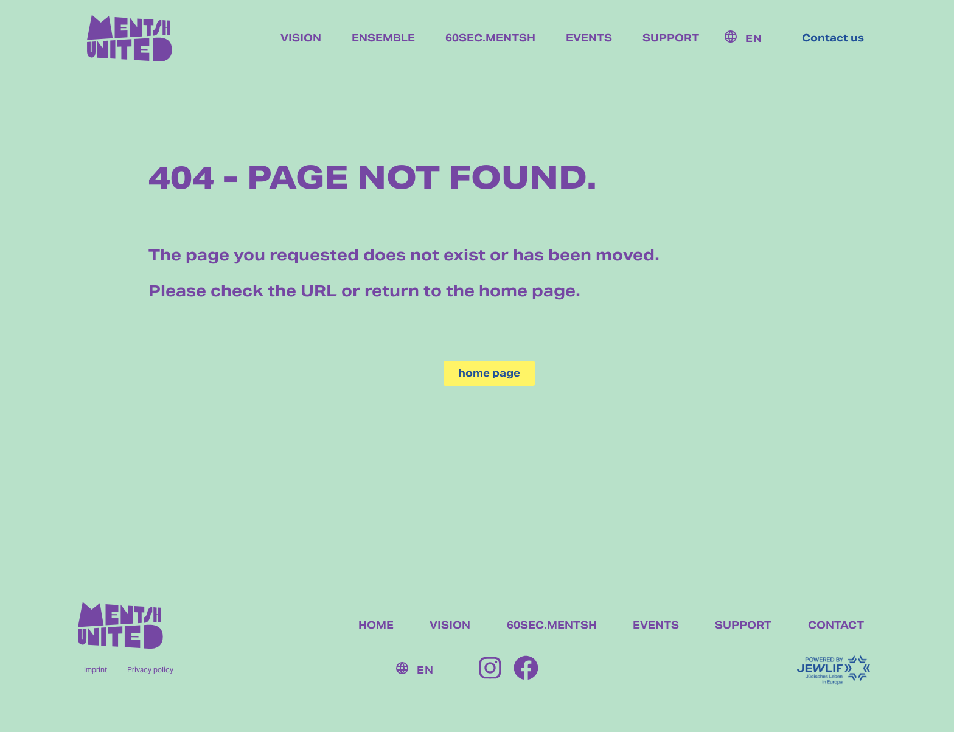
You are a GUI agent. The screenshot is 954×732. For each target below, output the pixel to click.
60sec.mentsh (490, 38)
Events (589, 38)
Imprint (95, 669)
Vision (300, 38)
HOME (376, 625)
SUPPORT (743, 625)
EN (753, 38)
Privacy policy (150, 669)
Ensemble (383, 38)
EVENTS (656, 625)
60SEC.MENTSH (552, 625)
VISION (450, 625)
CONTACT (836, 625)
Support (670, 38)
